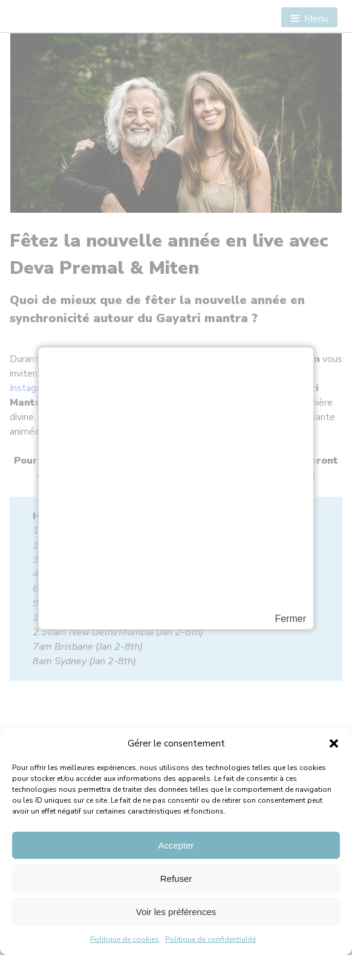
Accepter (176, 845)
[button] (334, 743)
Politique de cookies (124, 939)
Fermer (290, 619)
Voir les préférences (176, 912)
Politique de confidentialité (210, 939)
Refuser (176, 878)
